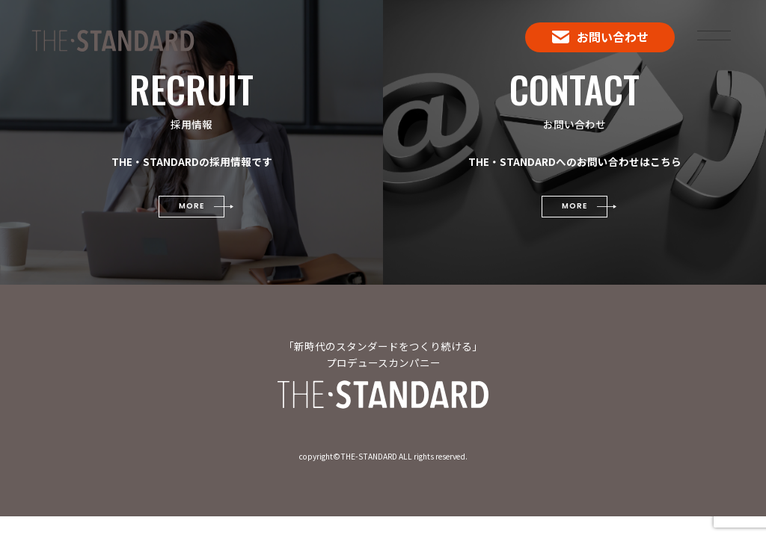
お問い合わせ (600, 37)
